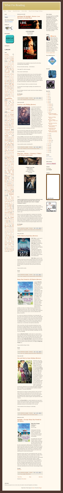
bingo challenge (11, 77)
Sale (11, 200)
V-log (12, 235)
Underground (6, 234)
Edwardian (12, 112)
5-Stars (21, 99)
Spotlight (12, 217)
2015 (48, 147)
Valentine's (6, 236)
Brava (6, 88)
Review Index (24, 11)
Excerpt (12, 119)
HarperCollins (31, 353)
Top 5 (10, 232)
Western (6, 241)
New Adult (10, 169)
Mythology (7, 168)
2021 (48, 97)
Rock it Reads (7, 192)
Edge (8, 112)
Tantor (9, 224)
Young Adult (12, 250)
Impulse (6, 143)
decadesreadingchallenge (8, 108)
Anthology (6, 66)
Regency (12, 189)
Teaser (13, 226)
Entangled (12, 114)
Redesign (7, 189)
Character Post (11, 92)
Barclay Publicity (7, 74)
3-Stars (21, 148)
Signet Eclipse (10, 209)
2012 (48, 152)
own (12, 175)
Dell (13, 108)
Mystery (12, 167)
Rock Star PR (31, 148)
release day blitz (9, 190)
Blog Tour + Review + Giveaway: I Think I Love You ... (53, 120)
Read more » (19, 95)
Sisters (5, 211)
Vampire (10, 236)
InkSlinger (9, 144)
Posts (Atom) (24, 478)
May (49, 135)
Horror (6, 141)
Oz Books (11, 176)
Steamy (7, 220)
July (49, 112)
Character (6, 92)
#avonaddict (7, 54)
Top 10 (7, 232)
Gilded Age (10, 128)
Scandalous (6, 203)
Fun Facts (8, 126)
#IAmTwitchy (6, 56)
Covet (11, 102)
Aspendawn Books (11, 67)
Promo (9, 182)
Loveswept (36, 229)
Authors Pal (12, 69)
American (12, 64)
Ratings (9, 11)
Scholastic (11, 203)
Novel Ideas (6, 174)
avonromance (7, 72)
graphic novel (12, 131)
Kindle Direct (8, 151)
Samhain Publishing (8, 201)
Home (5, 11)
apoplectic (11, 66)
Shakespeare (6, 208)
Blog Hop (10, 82)
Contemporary (25, 99)
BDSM (13, 74)
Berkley (6, 76)
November (50, 105)
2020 (48, 99)
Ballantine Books (7, 73)
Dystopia (6, 110)
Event (12, 118)
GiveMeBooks (6, 131)
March (49, 138)
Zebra (7, 251)
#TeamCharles (12, 56)
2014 (48, 148)
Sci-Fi (5, 204)
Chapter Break (11, 91)
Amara (8, 64)
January (49, 141)
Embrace (6, 114)
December (50, 104)
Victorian (10, 237)
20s (8, 58)
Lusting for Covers (10, 157)
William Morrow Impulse (8, 245)
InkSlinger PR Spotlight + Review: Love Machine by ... (53, 114)
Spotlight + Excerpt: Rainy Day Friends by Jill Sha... (52, 131)
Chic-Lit (7, 93)
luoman (33, 487)
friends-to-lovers (32, 229)
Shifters (40, 276)
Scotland (10, 204)
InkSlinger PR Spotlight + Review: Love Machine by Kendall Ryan (28, 17)
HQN (9, 141)
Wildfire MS (11, 243)
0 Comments (31, 228)
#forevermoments (7, 55)
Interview (6, 147)
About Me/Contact (16, 11)
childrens (11, 93)
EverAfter (6, 119)
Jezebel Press (7, 149)
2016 (48, 145)
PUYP (12, 183)
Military (11, 161)
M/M (5, 159)
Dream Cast (11, 109)
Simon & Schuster (10, 210)
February (50, 140)
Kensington (12, 150)
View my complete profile (50, 52)
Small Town (7, 212)
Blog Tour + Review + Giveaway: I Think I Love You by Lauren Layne (29, 154)
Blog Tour (21, 229)
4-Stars (21, 276)
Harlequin (6, 135)
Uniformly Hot (12, 234)
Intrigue (7, 148)
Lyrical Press (9, 158)
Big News (6, 77)
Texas (10, 227)
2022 (48, 96)
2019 (48, 101)
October (49, 107)
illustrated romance (9, 142)
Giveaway (7, 130)
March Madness (9, 159)
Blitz (9, 81)
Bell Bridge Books (9, 75)
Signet (5, 209)
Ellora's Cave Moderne (9, 113)
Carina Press (7, 90)
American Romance (9, 65)
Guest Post (10, 132)
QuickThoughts (10, 184)
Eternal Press (8, 118)
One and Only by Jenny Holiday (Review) (29, 358)
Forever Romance (31, 414)
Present (6, 182)
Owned (6, 176)
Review (30, 99)
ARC (23, 353)
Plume (9, 180)
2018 (48, 102)
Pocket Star (11, 181)
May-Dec (10, 160)
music (9, 166)
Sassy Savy (10, 202)
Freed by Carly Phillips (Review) (26, 104)
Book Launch (9, 85)
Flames (10, 122)
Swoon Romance (10, 223)
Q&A (5, 184)
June (49, 133)
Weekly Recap (10, 240)
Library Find (6, 152)
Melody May (54, 36)
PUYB (8, 183)
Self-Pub (33, 99)
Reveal (6, 191)
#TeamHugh (7, 57)
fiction (13, 120)
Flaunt (13, 122)
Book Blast (11, 84)
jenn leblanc (11, 148)
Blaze (12, 80)
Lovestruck (6, 156)
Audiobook (7, 68)
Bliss (5, 81)
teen (7, 227)
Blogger (40, 487)
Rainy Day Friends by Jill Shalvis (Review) (29, 279)
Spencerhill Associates (9, 216)
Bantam (12, 73)
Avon (9, 70)
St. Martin (8, 218)
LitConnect (8, 153)
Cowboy (6, 103)
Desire (7, 109)
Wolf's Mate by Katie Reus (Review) (27, 235)
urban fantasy (8, 235)
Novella (12, 174)
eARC (28, 99)
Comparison (9, 97)
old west (8, 175)
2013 (48, 150)
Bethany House (11, 76)
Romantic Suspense (11, 199)
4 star (8, 60)
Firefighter (7, 121)
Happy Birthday (11, 133)
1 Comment (30, 274)
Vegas (5, 237)
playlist (6, 180)
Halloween (6, 133)
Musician (9, 167)
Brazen (9, 88)
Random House (9, 185)
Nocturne (11, 173)
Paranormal (31, 276)
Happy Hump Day (9, 134)
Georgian (9, 127)
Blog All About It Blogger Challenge (35, 11)
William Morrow (38, 353)
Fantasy (8, 120)
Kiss (12, 151)
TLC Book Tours (11, 231)
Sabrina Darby (8, 200)
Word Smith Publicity (8, 249)
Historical (6, 140)
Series (11, 207)
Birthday (8, 80)
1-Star (11, 57)
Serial (5, 207)
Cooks (9, 100)
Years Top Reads (7, 250)
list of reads (12, 152)
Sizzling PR (10, 211)
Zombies (10, 251)
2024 (48, 94)
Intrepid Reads (12, 147)
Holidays (12, 140)
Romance (35, 148)
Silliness (6, 210)
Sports (6, 217)
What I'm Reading (15, 5)
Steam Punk (12, 219)
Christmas (6, 94)
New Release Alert (9, 170)
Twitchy (11, 233)
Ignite (13, 141)
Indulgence (12, 143)
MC (13, 160)
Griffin (7, 132)
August (49, 110)
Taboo (5, 224)
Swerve (6, 223)
